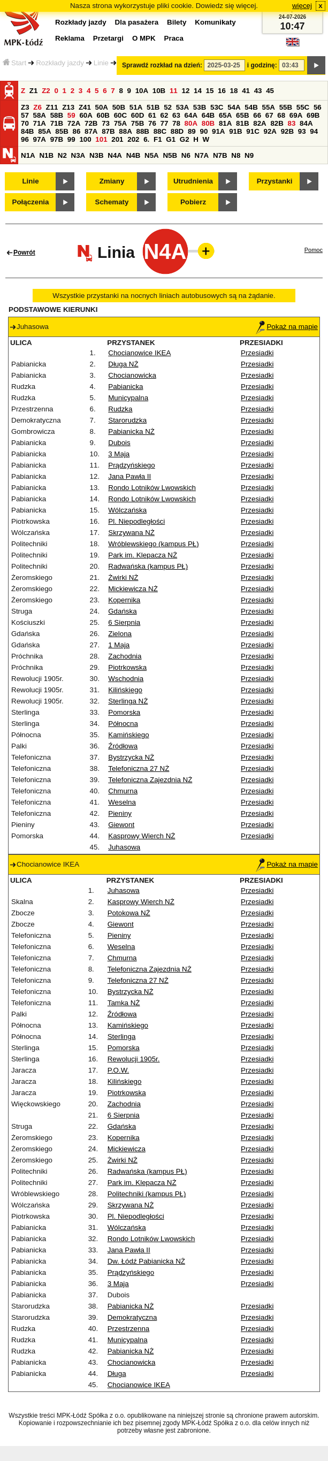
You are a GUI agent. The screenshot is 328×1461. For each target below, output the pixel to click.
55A (268, 107)
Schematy (112, 202)
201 (117, 139)
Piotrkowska (127, 667)
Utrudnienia (193, 181)
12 (185, 91)
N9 (249, 155)
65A (225, 115)
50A (101, 107)
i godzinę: (262, 65)
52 (168, 107)
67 (269, 115)
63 (176, 115)
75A (120, 123)
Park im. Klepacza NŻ (142, 555)
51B (153, 107)
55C (302, 107)
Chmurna (123, 791)
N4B (133, 155)
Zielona (120, 634)
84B (27, 131)
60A (85, 115)
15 (210, 91)
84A (306, 123)
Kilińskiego (125, 690)
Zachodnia (124, 656)
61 (152, 115)
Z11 (52, 107)
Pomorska (124, 712)
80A (191, 123)
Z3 (25, 107)
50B (118, 107)
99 (71, 139)
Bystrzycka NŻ (131, 757)
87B (108, 131)
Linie (101, 63)
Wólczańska (127, 510)
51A (135, 107)
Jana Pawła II (129, 476)
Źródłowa (123, 746)
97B (56, 139)
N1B (46, 155)
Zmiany (112, 181)
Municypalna (128, 398)
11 (174, 91)
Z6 (37, 107)
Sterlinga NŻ (128, 701)
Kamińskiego (128, 735)
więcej (302, 6)
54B (251, 107)
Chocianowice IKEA (139, 353)
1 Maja (118, 645)
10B (158, 91)
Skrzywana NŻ (131, 533)
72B (91, 123)
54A (233, 107)
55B (285, 107)
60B (103, 115)
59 (71, 115)
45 (270, 91)
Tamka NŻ (124, 1003)
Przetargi (108, 38)
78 (176, 123)
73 (106, 123)
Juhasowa (124, 847)
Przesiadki (257, 353)
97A (39, 139)
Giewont (121, 825)
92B (287, 131)
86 (76, 131)
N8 (235, 155)
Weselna (122, 802)
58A (39, 115)
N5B (170, 155)
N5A (151, 155)
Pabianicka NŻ (131, 431)
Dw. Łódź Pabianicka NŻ (146, 1261)
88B (142, 131)
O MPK (144, 38)
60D (137, 115)
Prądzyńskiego (131, 465)
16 (222, 91)
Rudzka (120, 409)
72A (73, 123)
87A (91, 131)
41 (246, 91)
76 (152, 123)
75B (137, 123)
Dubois (119, 443)
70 (25, 123)
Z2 (46, 91)
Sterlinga (122, 1036)
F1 (158, 139)
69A (295, 115)
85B (61, 131)
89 (192, 131)
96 (25, 139)
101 (101, 139)
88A (125, 131)
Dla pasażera (137, 22)
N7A (202, 155)
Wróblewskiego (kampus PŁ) (153, 544)
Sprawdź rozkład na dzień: (162, 65)
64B (208, 115)
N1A (28, 155)
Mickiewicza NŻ (133, 589)
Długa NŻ (123, 364)
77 (165, 123)
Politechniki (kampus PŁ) (147, 1194)
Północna (123, 724)
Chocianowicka (132, 375)
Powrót (24, 252)
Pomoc (313, 250)
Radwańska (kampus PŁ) (148, 566)
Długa (117, 1374)
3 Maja (118, 454)
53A (182, 107)
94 (314, 131)
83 (292, 123)
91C (252, 131)
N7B (220, 155)
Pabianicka (125, 387)
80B (208, 123)
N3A (78, 155)
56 (318, 107)
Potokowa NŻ (129, 913)
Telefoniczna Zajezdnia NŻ (150, 780)
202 (133, 139)
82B (276, 123)
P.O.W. (118, 1070)
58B (56, 115)
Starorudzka (127, 420)
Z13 (68, 107)
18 (234, 91)
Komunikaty (215, 22)
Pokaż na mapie (287, 327)
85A (44, 131)
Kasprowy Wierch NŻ (141, 836)
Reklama (70, 38)
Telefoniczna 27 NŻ (138, 768)
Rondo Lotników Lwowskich (152, 488)
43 (258, 91)
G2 (184, 139)
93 (302, 131)
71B (56, 123)
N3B (96, 155)
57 (25, 115)
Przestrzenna (129, 1329)
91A (218, 131)
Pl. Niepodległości (136, 521)
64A (191, 115)
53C (216, 107)
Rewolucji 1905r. (134, 1059)
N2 (62, 155)
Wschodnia (125, 679)
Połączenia (30, 202)
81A (225, 123)
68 (281, 115)
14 (198, 91)
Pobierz (193, 202)
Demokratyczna (132, 1317)
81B (242, 123)
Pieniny (120, 813)
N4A (115, 155)
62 (165, 115)
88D (177, 131)
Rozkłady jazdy (60, 63)
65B (242, 115)
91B (235, 131)
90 (204, 131)
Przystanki (275, 181)
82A (259, 123)
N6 (185, 155)
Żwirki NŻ (123, 577)
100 (85, 139)
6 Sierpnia (124, 622)
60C (120, 115)
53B (199, 107)
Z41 (85, 107)
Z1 (33, 91)
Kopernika (124, 600)
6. (146, 139)
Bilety (176, 22)
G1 (171, 139)
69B (313, 115)
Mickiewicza (127, 1149)
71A (39, 123)
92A (269, 131)
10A (141, 91)
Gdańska (122, 611)
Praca (174, 38)
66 (257, 115)
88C (160, 131)
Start (14, 63)
